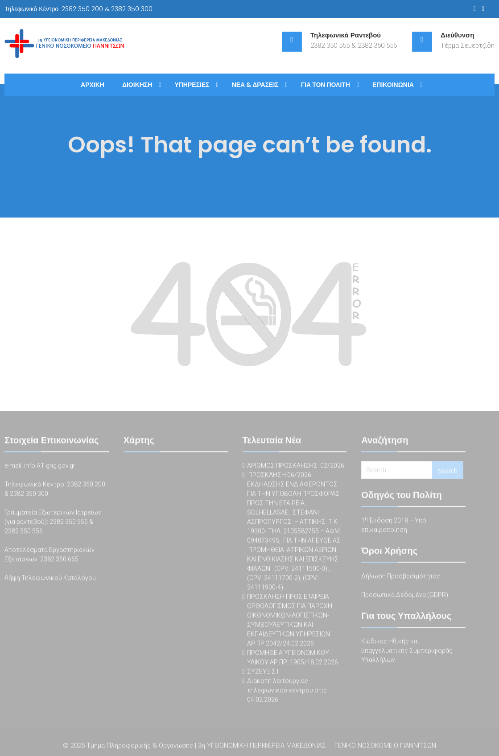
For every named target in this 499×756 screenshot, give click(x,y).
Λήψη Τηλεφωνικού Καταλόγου (50, 579)
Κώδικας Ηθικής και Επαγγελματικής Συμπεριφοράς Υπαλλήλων (407, 653)
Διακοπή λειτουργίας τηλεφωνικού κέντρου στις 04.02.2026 (287, 692)
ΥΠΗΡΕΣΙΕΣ (191, 84)
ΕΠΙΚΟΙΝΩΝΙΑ (393, 84)
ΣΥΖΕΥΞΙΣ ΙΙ (263, 673)
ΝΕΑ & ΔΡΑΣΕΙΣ (255, 84)
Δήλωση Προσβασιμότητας (400, 578)
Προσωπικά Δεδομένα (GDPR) (404, 596)
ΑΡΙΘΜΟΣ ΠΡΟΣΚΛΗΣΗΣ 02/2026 (295, 467)
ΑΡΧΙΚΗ (92, 84)
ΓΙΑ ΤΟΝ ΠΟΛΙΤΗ (325, 84)
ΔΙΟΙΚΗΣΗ (137, 84)
